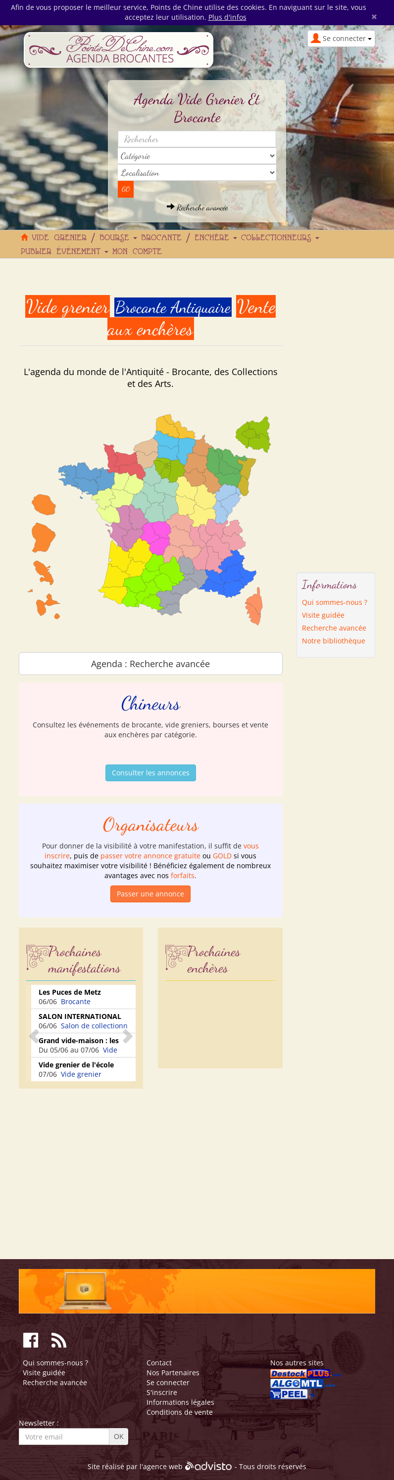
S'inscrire (162, 1392)
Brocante (76, 1001)
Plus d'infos (227, 17)
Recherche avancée (197, 207)
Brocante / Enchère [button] (189, 238)
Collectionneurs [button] (280, 238)
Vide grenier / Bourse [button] (84, 238)
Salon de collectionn (94, 1025)
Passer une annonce (150, 893)
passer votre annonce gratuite (150, 855)
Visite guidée (323, 615)
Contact (159, 1362)
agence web (163, 1466)
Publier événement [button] (64, 252)
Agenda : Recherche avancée (150, 664)
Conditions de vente (180, 1412)
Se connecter (168, 1382)
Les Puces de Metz (70, 992)
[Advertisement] (102, 1165)
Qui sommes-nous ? (334, 602)
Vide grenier (81, 1074)
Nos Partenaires (173, 1372)
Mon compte (137, 252)
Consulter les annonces (151, 772)
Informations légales (180, 1402)
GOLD (222, 855)
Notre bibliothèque (333, 640)
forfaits (183, 875)
